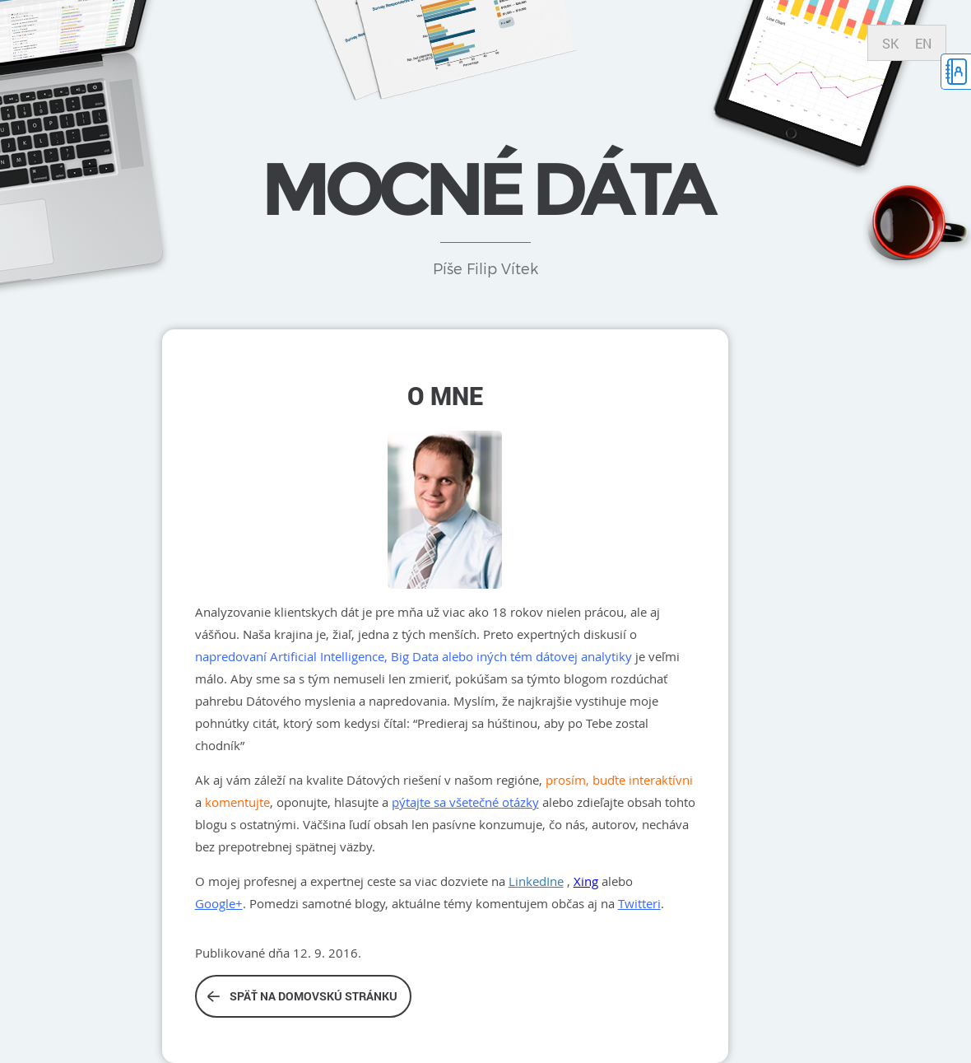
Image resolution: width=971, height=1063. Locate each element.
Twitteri (639, 903)
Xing (586, 881)
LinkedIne (536, 881)
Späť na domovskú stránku (302, 996)
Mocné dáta (485, 188)
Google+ (219, 903)
